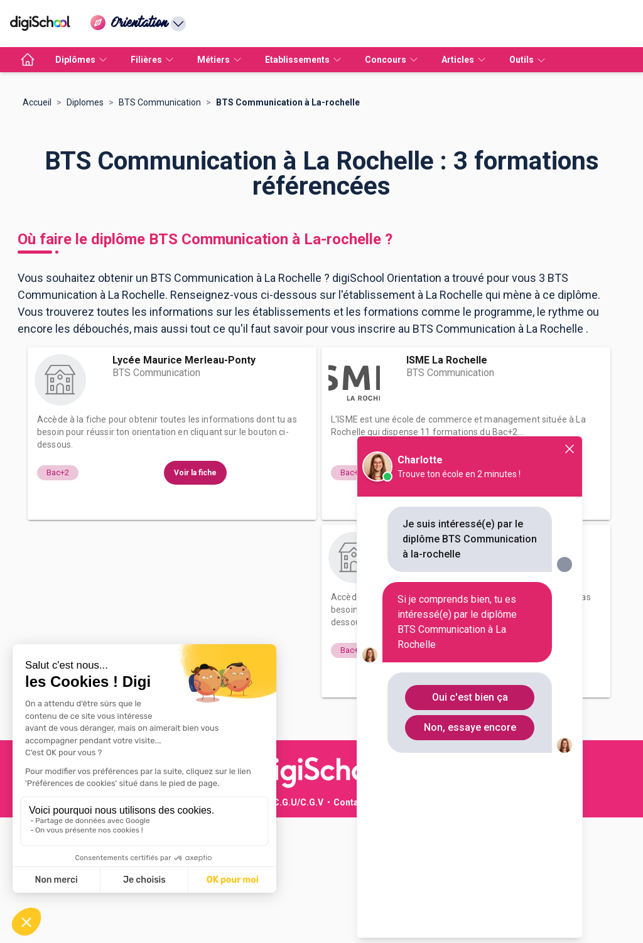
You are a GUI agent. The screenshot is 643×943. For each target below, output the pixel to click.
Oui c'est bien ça (470, 697)
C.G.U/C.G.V (298, 928)
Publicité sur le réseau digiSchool (192, 928)
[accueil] (27, 59)
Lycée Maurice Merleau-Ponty (184, 486)
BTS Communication (160, 228)
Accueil (37, 228)
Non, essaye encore (470, 727)
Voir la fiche (195, 598)
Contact (350, 928)
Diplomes (85, 228)
